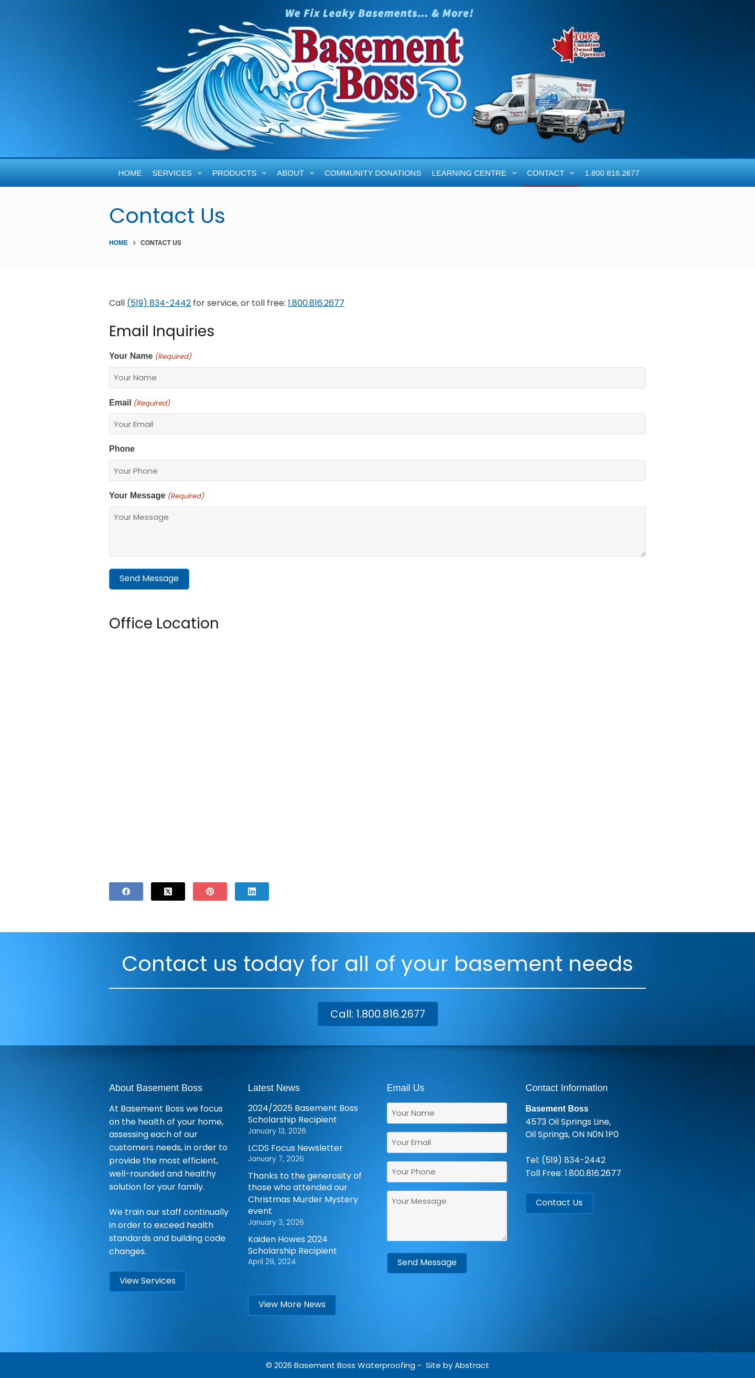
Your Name (150, 356)
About (297, 173)
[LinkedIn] (252, 891)
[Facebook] (126, 891)
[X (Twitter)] (168, 891)
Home (130, 172)
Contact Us (559, 1203)
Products (241, 173)
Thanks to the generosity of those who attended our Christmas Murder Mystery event (305, 1193)
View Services (148, 1281)
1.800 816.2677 (612, 172)
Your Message (156, 496)
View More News (292, 1304)
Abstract (472, 1365)
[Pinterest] (210, 891)
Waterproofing (386, 1365)
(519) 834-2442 (574, 1160)
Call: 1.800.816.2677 (377, 1014)
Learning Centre (476, 173)
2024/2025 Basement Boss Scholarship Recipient (303, 1114)
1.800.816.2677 (316, 303)
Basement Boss (324, 1365)
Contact (552, 173)
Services (179, 173)
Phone (122, 448)
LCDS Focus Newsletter (295, 1148)
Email (139, 403)
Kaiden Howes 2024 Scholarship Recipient (292, 1245)
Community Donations (373, 172)
